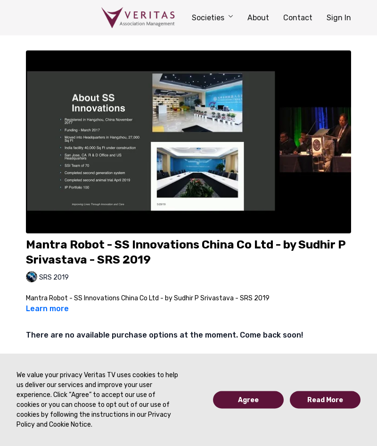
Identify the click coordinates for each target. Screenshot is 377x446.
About (258, 17)
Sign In (339, 17)
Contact (297, 17)
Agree (248, 400)
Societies (212, 17)
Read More (325, 400)
